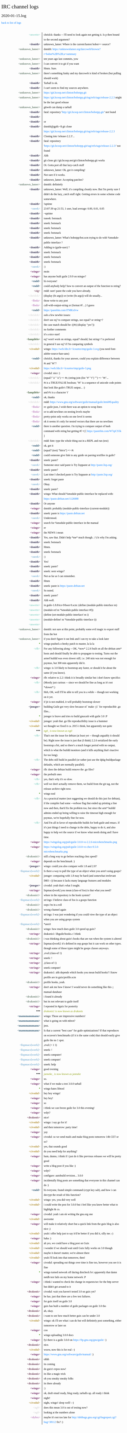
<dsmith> (34, 44)
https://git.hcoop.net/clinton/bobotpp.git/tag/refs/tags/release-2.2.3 (79, 97)
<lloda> (35, 300)
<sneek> (35, 208)
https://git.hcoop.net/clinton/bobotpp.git (65, 92)
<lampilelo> (33, 339)
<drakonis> (33, 1117)
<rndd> (35, 281)
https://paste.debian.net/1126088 (61, 498)
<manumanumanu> (28, 1016)
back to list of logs (11, 22)
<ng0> (36, 1407)
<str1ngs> (34, 890)
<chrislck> (34, 295)
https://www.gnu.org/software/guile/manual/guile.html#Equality (84, 402)
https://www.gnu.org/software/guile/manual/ (67, 1354)
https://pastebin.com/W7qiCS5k (104, 431)
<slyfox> (35, 1417)
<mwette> (34, 34)
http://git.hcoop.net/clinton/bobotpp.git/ (83, 112)
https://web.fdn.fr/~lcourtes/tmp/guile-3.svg (75, 349)
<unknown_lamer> (29, 49)
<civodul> (34, 349)
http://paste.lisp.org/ (101, 465)
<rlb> (37, 648)
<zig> (37, 290)
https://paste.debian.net (72, 513)
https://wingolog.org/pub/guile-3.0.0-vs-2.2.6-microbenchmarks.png (80, 842)
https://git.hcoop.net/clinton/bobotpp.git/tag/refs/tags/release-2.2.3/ (80, 145)
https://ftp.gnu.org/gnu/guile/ (88, 1339)
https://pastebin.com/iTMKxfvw (61, 310)
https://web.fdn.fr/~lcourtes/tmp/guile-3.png (67, 368)
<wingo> (35, 271)
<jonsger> (34, 706)
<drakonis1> (33, 856)
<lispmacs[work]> (30, 871)
